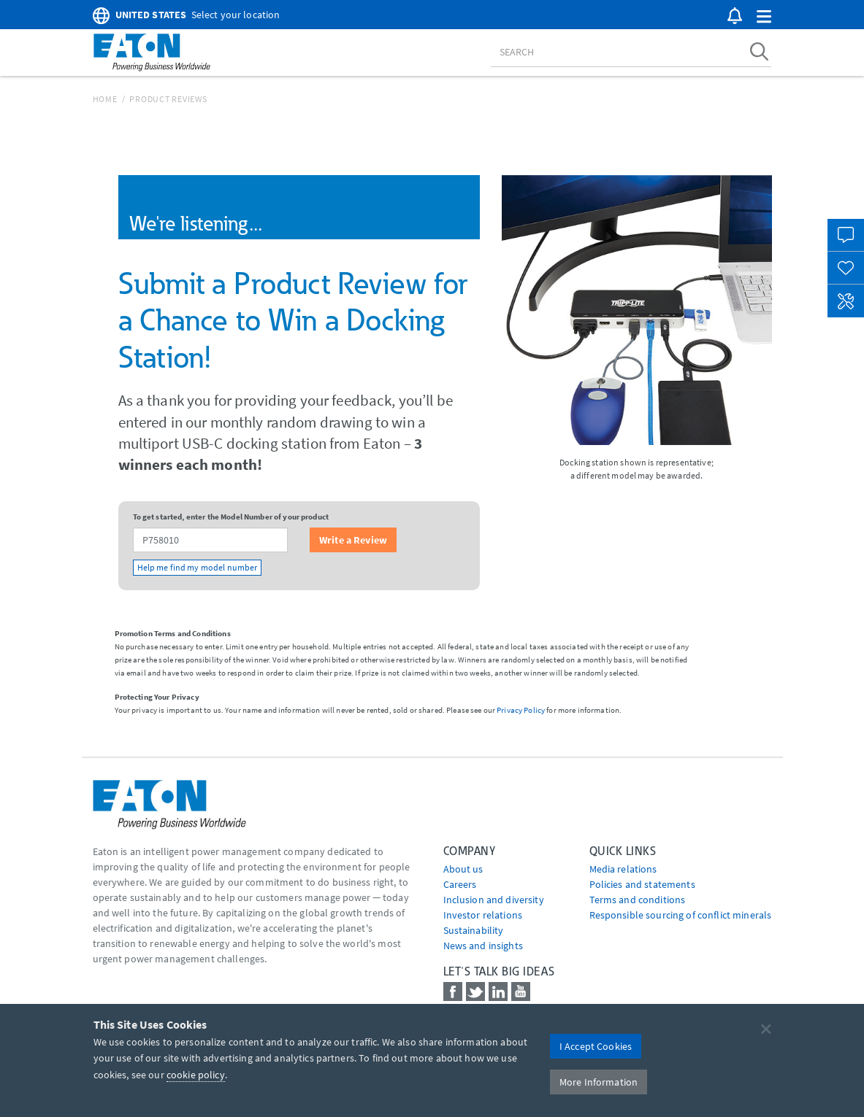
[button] (764, 17)
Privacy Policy (521, 710)
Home (105, 98)
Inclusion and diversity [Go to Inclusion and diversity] (493, 899)
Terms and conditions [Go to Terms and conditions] (637, 899)
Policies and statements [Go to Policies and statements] (642, 884)
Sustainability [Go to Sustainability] (473, 930)
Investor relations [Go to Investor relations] (483, 914)
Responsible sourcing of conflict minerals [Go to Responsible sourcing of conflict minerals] (680, 914)
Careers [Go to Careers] (460, 884)
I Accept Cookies (595, 1046)
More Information (598, 1082)
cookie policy (196, 1074)
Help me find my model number (197, 567)
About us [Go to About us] (463, 869)
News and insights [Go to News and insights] (483, 945)
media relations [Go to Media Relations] (623, 869)
